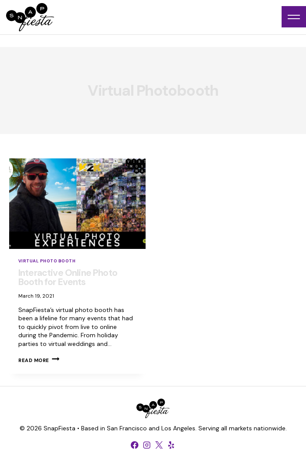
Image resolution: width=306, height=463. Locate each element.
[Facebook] (135, 445)
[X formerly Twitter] (159, 445)
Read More (38, 360)
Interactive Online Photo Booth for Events (67, 277)
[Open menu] (294, 16)
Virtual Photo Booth (46, 261)
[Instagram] (147, 445)
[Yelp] (171, 445)
